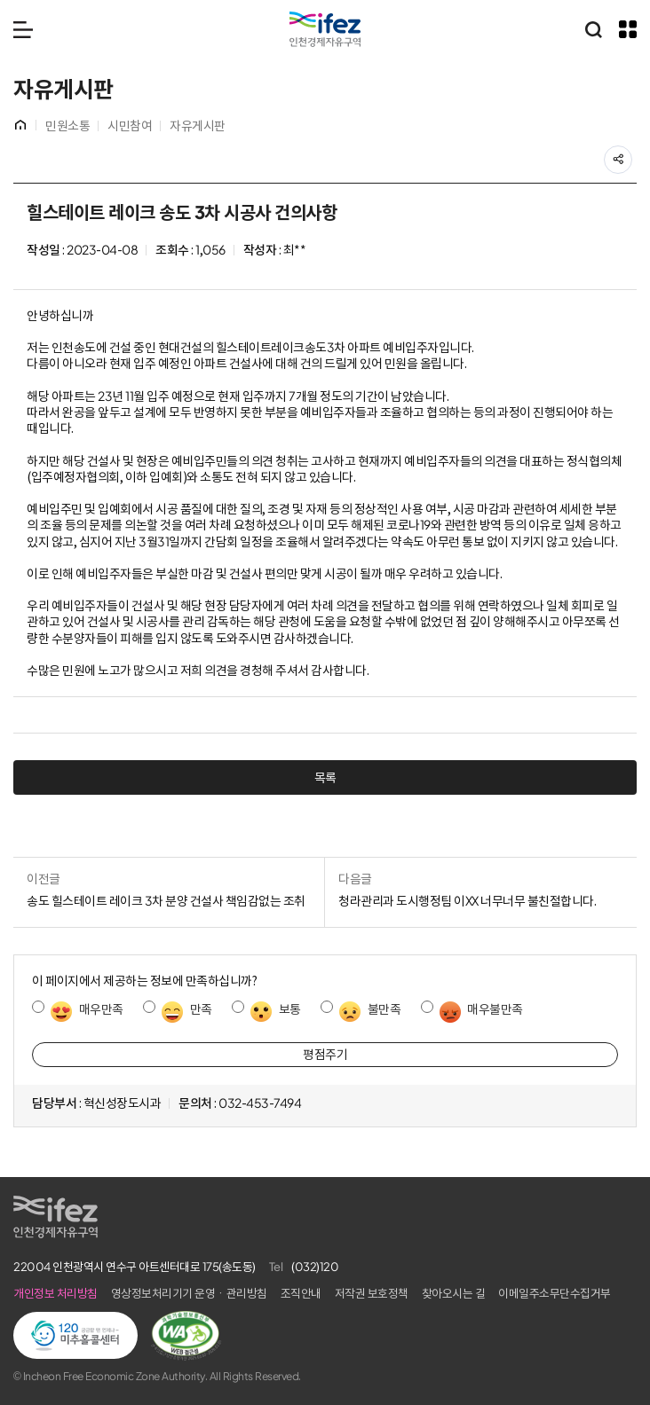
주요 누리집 (627, 29)
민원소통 (67, 126)
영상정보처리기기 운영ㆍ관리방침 (189, 1293)
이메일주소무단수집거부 (554, 1293)
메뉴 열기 (23, 29)
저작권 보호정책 (371, 1293)
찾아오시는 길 (454, 1293)
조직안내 (301, 1293)
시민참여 (129, 126)
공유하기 (631, 154)
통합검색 (593, 29)
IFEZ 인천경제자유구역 (325, 29)
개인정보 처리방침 (55, 1293)
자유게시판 (198, 126)
